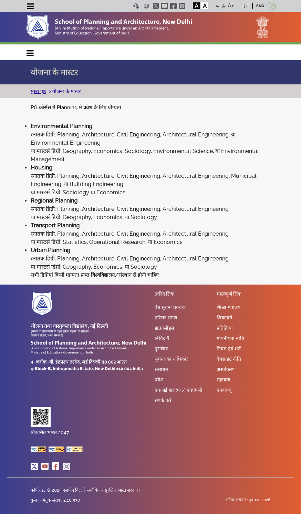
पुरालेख (161, 348)
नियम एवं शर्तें (229, 348)
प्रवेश (159, 379)
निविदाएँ (162, 338)
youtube (164, 6)
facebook (173, 6)
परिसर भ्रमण (166, 317)
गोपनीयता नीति (230, 338)
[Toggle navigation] (30, 7)
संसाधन (161, 369)
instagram (182, 6)
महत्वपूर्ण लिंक (229, 294)
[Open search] (272, 6)
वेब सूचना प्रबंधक (170, 307)
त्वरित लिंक (164, 294)
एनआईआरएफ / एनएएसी (178, 390)
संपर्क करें (163, 400)
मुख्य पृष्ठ (38, 91)
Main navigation (30, 51)
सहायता (223, 379)
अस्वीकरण (226, 369)
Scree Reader (146, 6)
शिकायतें (224, 317)
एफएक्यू (224, 390)
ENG (260, 6)
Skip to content (136, 6)
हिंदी (245, 6)
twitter (156, 6)
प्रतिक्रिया (225, 328)
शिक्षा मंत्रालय (228, 307)
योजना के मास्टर (66, 91)
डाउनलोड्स (164, 328)
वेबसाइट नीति (229, 359)
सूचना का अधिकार (171, 359)
